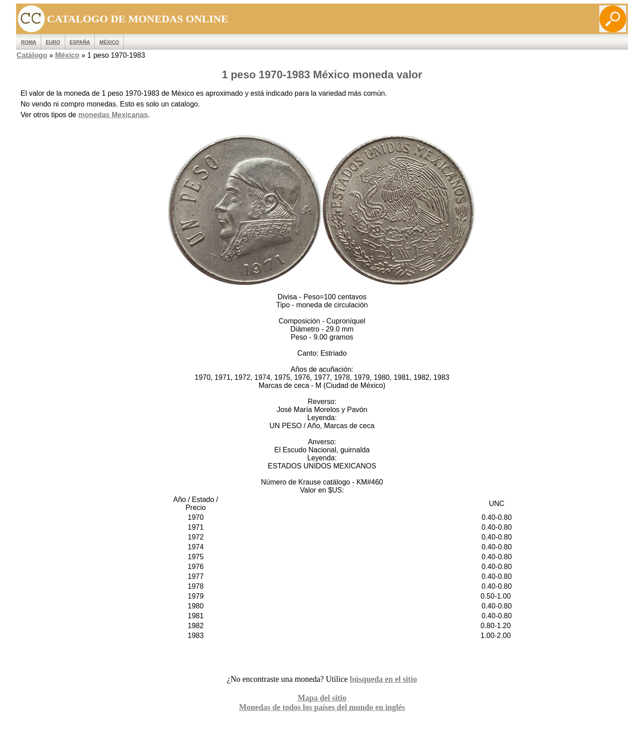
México (109, 42)
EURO (53, 42)
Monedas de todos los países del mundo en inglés (322, 707)
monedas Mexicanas (113, 115)
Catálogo (32, 55)
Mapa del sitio (321, 697)
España (80, 42)
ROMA (28, 42)
